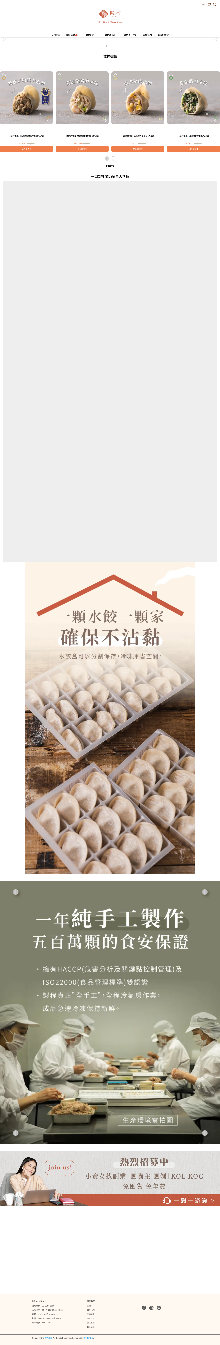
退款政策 (91, 1318)
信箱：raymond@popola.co (45, 1314)
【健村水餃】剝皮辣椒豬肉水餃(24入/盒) (26, 216)
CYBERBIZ (88, 1337)
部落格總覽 (163, 34)
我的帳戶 (91, 1314)
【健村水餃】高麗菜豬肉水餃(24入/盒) (82, 216)
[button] (5, 80)
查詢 (89, 1305)
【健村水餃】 (90, 34)
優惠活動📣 (72, 34)
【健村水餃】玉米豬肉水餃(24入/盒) (138, 216)
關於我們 (147, 34)
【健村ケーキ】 (129, 34)
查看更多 (110, 247)
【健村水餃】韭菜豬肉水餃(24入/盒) (193, 216)
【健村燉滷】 (109, 34)
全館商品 (55, 34)
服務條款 (91, 1326)
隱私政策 (91, 1322)
